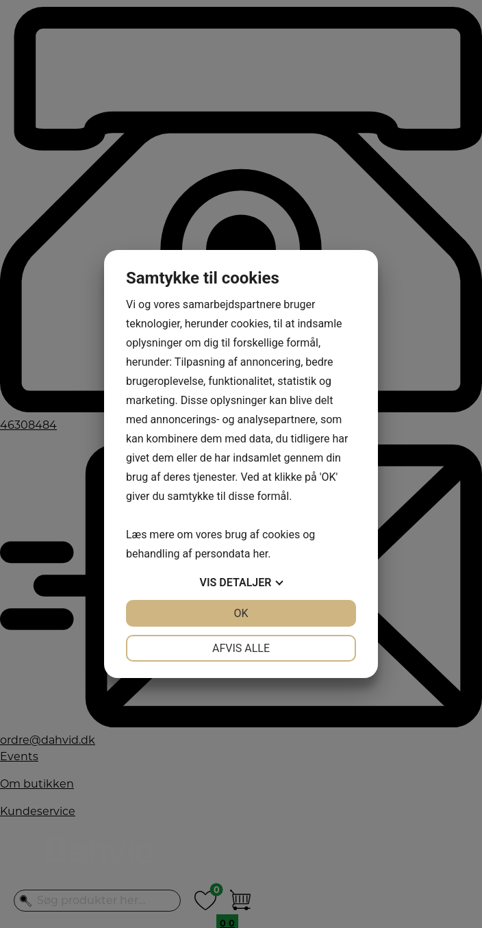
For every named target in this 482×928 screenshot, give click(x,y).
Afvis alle (241, 648)
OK (240, 613)
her (260, 553)
